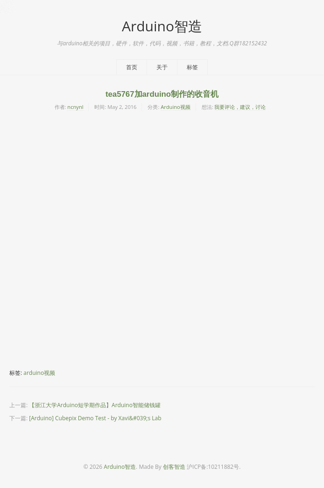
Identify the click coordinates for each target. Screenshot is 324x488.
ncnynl (75, 106)
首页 (131, 67)
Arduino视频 (175, 106)
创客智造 (174, 467)
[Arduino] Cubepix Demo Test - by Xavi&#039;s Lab (95, 418)
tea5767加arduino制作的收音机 (162, 94)
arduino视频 (39, 373)
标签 (192, 67)
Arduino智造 (162, 26)
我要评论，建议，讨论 (240, 106)
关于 (162, 67)
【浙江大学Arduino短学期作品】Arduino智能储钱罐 (95, 405)
